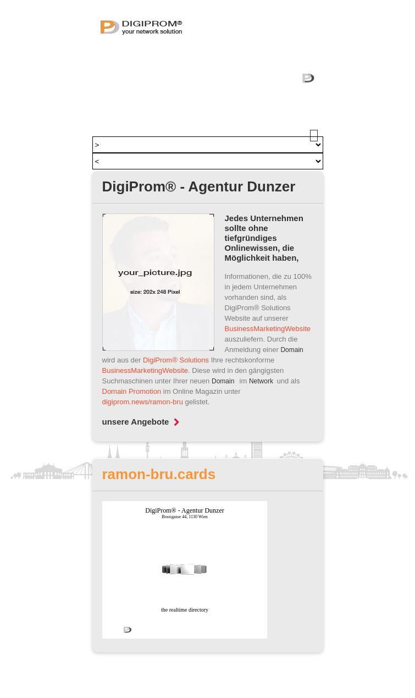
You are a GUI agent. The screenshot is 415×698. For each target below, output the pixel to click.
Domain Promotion (132, 391)
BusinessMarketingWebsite (268, 329)
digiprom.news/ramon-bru (142, 402)
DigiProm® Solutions (176, 360)
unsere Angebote (141, 421)
